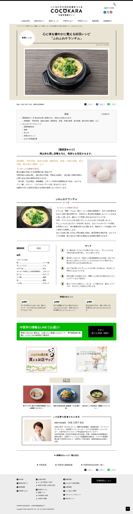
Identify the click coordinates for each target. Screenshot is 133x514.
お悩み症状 (25, 21)
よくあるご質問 (70, 491)
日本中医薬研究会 (38, 506)
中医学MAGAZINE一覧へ (93, 465)
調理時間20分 (29, 127)
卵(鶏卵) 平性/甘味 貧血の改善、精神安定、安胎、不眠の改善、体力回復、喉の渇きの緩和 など (61, 121)
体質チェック (54, 21)
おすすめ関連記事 (30, 139)
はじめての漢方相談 (72, 483)
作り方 (26, 133)
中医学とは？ (68, 21)
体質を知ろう (39, 21)
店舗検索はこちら (103, 481)
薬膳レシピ (41, 492)
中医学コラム (83, 21)
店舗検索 (107, 21)
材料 (25, 130)
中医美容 (43, 465)
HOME (21, 479)
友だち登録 (110, 8)
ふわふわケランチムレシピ (31, 124)
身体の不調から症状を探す (46, 485)
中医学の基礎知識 (64, 465)
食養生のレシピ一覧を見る (67, 455)
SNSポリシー (70, 498)
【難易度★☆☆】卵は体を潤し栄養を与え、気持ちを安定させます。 (47, 118)
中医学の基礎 (42, 498)
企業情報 (68, 487)
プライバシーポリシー (73, 495)
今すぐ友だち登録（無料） (100, 331)
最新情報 (95, 21)
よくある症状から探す (45, 482)
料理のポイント (30, 136)
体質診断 (22, 487)
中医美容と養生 (43, 495)
